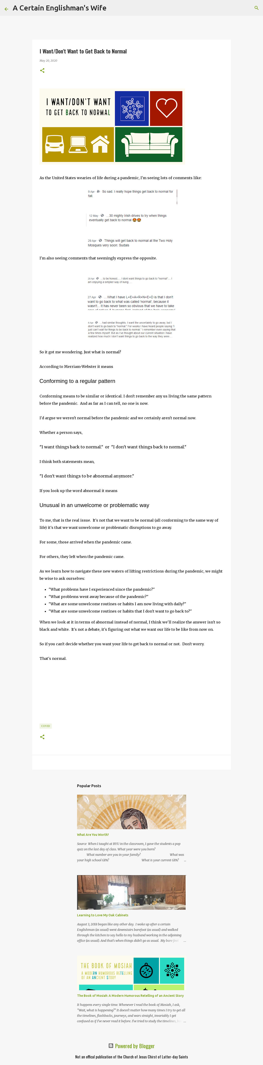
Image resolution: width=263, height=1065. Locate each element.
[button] (42, 71)
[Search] (113, 8)
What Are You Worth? (93, 834)
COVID (45, 726)
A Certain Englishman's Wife (60, 8)
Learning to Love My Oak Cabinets (102, 915)
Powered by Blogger (131, 1046)
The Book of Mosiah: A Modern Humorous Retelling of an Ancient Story (130, 995)
